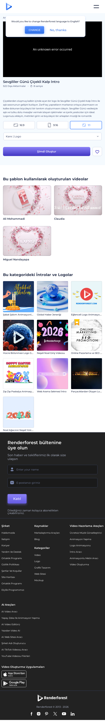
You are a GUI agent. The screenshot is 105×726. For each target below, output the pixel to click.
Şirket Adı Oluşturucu (14, 643)
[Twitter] (55, 714)
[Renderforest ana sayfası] (9, 7)
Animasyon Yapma (80, 539)
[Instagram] (38, 714)
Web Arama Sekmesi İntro (52, 391)
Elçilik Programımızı (13, 589)
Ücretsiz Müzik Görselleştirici (86, 532)
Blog (37, 539)
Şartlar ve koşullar (12, 570)
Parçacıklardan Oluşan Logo (87, 391)
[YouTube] (64, 714)
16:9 (19, 125)
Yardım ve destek (11, 551)
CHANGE (34, 30)
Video (37, 555)
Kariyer (6, 545)
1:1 (86, 125)
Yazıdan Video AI (11, 630)
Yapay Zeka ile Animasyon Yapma (21, 618)
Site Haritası (8, 577)
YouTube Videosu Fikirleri (16, 656)
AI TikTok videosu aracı (15, 649)
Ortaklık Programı (12, 558)
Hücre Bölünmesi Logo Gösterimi (22, 353)
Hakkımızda (8, 532)
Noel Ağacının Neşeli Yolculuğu (20, 430)
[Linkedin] (72, 714)
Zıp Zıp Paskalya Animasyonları (20, 391)
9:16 (52, 125)
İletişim (6, 539)
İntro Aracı (76, 551)
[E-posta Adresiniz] (52, 482)
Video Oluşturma (79, 564)
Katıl (17, 499)
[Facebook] (31, 714)
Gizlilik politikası (10, 564)
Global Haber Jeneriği (49, 314)
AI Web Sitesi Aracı (12, 637)
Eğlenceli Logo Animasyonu (87, 314)
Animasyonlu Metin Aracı (84, 558)
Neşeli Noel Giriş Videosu (51, 353)
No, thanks (58, 30)
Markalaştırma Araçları (47, 532)
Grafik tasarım (42, 567)
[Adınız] (52, 469)
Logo (37, 561)
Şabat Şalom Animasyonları (18, 314)
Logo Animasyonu (80, 545)
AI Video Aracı (9, 611)
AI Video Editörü (11, 624)
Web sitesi (40, 573)
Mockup (39, 580)
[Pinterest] (46, 714)
